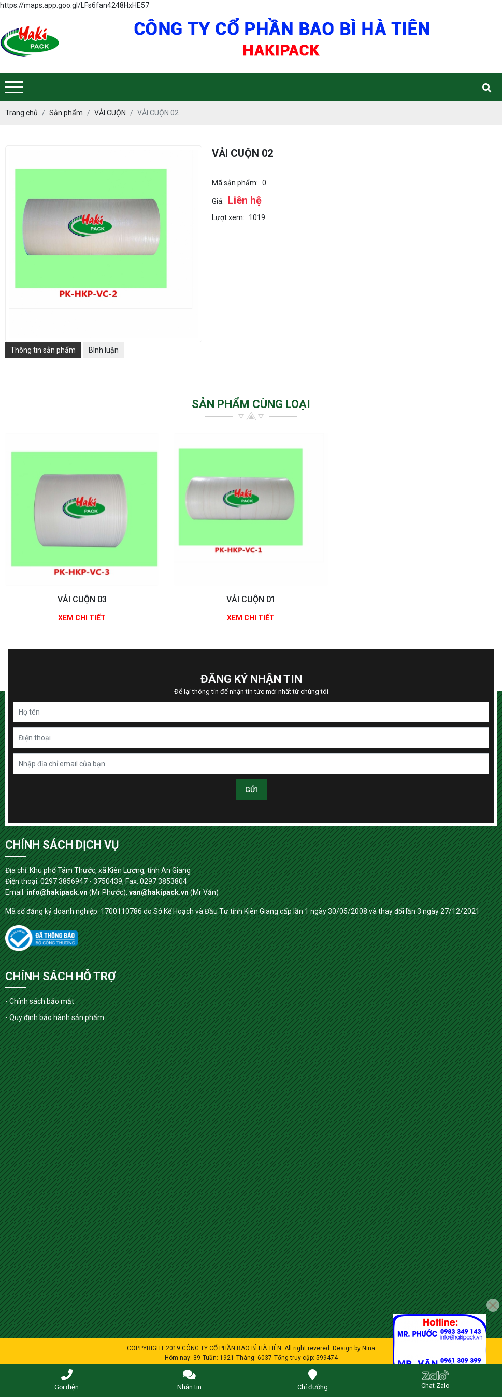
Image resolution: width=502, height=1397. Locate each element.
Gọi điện (66, 1380)
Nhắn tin (189, 1380)
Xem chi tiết (82, 618)
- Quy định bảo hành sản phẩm (54, 1017)
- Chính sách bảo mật (39, 1001)
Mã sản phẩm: (235, 183)
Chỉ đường (312, 1380)
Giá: (218, 201)
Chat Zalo (435, 1379)
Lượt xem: (228, 217)
